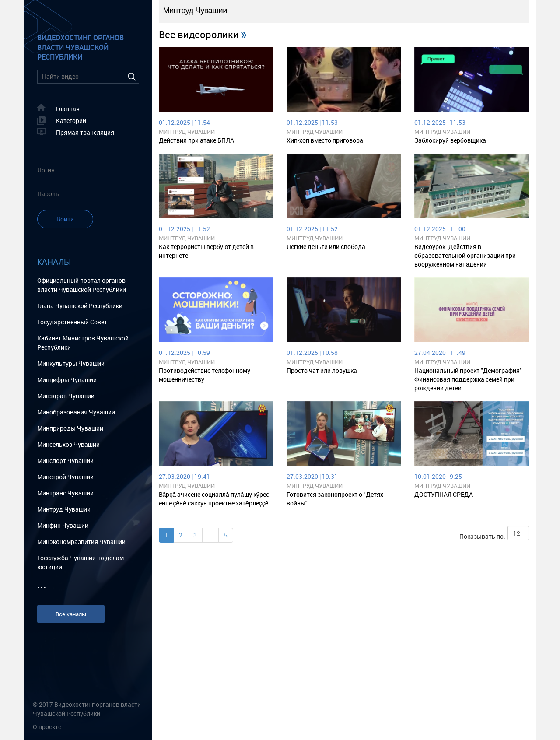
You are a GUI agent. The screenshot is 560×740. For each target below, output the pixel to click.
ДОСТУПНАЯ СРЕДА (443, 494)
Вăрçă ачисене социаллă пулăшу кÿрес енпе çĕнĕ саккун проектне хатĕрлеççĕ (214, 498)
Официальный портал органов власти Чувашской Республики (81, 285)
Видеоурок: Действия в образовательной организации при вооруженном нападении (465, 255)
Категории (71, 120)
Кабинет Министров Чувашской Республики (83, 342)
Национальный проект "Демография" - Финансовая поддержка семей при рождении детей (469, 379)
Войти (65, 219)
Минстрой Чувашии (65, 477)
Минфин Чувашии (62, 525)
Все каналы (71, 614)
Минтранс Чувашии (65, 493)
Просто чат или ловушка (322, 370)
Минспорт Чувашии (65, 460)
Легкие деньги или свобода (326, 246)
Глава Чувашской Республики (79, 306)
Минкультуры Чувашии (71, 363)
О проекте (47, 726)
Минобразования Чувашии (76, 412)
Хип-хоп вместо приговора (325, 140)
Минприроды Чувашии (70, 428)
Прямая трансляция (85, 132)
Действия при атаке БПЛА (196, 140)
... (210, 535)
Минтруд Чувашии (64, 509)
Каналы (54, 262)
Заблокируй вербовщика (450, 140)
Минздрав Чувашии (65, 396)
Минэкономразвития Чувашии (81, 541)
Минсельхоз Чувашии (68, 444)
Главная (68, 109)
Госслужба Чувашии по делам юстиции (80, 562)
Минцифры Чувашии (67, 379)
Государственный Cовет (72, 322)
